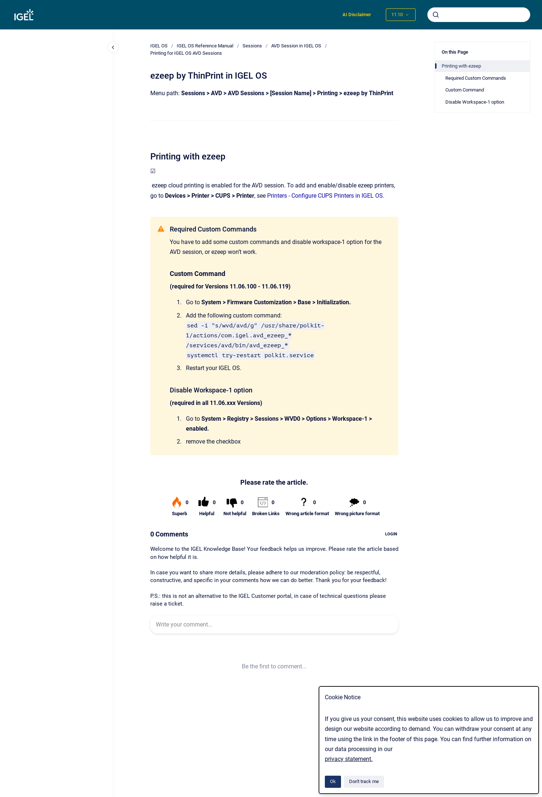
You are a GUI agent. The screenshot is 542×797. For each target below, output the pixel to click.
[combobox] (479, 15)
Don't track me (364, 781)
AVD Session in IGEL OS (296, 46)
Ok (333, 781)
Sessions (252, 46)
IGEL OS (159, 46)
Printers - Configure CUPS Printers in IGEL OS (325, 195)
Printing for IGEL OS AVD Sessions (186, 53)
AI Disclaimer (356, 14)
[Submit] (436, 15)
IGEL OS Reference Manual (205, 46)
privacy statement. (349, 758)
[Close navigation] (113, 47)
